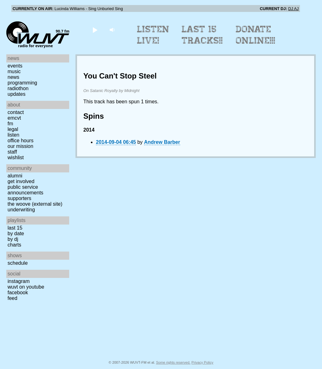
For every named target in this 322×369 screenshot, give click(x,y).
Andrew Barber (162, 142)
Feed (12, 298)
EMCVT (14, 118)
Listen (13, 135)
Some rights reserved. (173, 362)
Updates (16, 94)
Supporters (19, 198)
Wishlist (16, 157)
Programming (22, 82)
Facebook (18, 292)
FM (10, 123)
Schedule (18, 263)
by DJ (13, 239)
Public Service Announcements (25, 189)
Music (14, 71)
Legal (13, 129)
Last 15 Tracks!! (202, 35)
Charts (14, 244)
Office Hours (20, 140)
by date (16, 233)
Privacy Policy (203, 362)
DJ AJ (293, 8)
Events (15, 65)
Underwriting (21, 209)
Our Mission (20, 146)
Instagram (19, 281)
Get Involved (21, 181)
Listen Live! (153, 35)
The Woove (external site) (35, 204)
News (13, 77)
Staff (12, 152)
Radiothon (18, 88)
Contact (16, 112)
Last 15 (15, 228)
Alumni (15, 175)
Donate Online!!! (255, 35)
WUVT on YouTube (26, 287)
